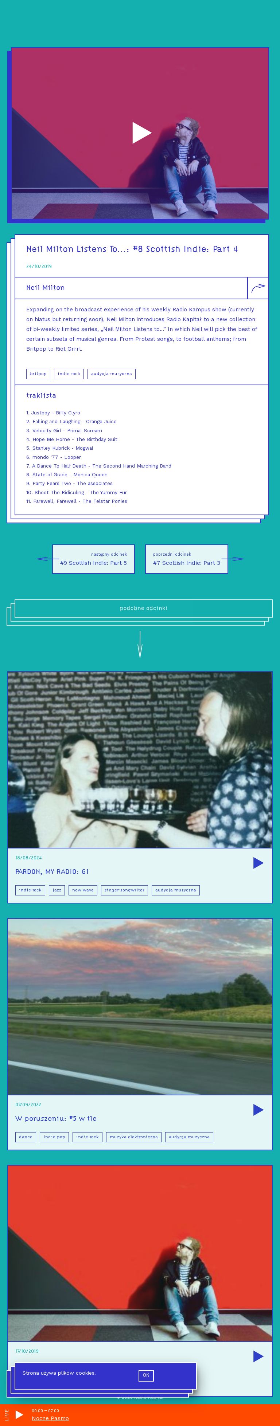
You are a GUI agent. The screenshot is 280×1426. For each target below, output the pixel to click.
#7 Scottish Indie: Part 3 (190, 559)
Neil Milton (45, 288)
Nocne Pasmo (50, 1418)
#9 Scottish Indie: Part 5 (89, 559)
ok (146, 1375)
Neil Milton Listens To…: (79, 249)
